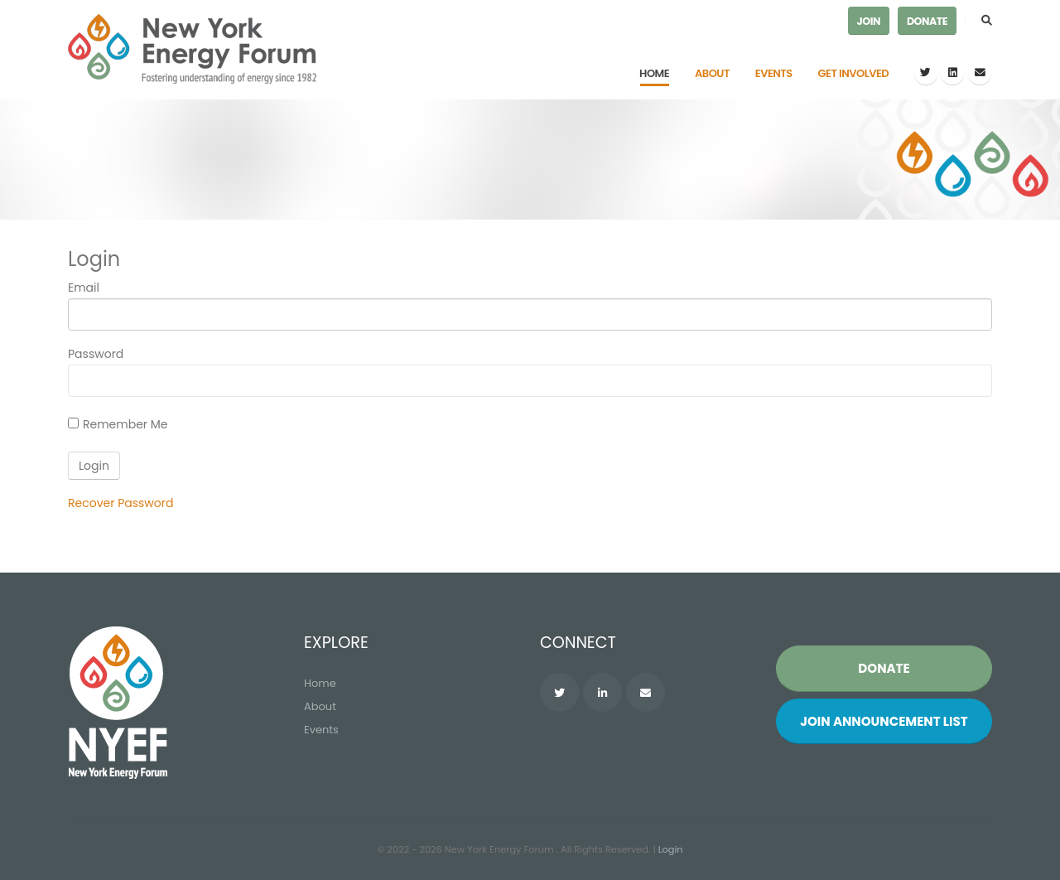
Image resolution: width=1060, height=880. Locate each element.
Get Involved (853, 73)
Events (774, 73)
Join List (884, 721)
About (712, 73)
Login (670, 849)
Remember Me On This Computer (125, 426)
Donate (927, 21)
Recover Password (120, 503)
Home (654, 73)
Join (868, 21)
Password (95, 354)
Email (83, 287)
